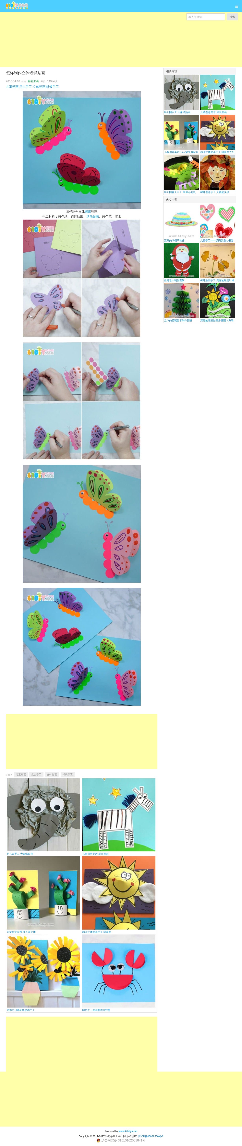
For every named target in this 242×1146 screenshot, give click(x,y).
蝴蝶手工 (52, 86)
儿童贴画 (12, 86)
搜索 (232, 16)
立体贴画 (39, 86)
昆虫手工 (25, 86)
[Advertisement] (118, 47)
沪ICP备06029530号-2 (150, 1136)
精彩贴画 (33, 81)
